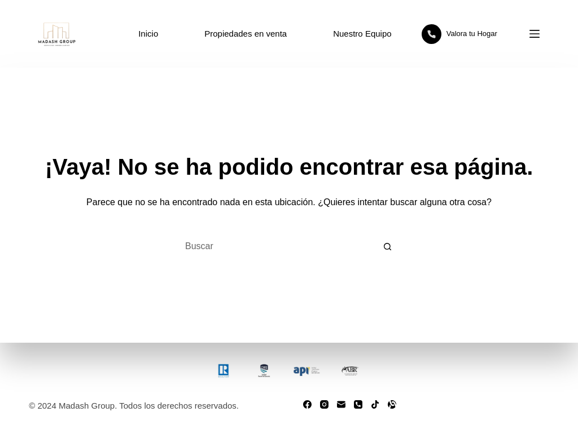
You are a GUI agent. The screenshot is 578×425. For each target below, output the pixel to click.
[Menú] (534, 33)
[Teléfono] (358, 404)
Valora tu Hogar (459, 34)
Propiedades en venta (245, 33)
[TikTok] (375, 404)
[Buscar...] (275, 246)
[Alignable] (392, 404)
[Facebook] (307, 404)
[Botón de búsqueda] (388, 246)
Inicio (148, 33)
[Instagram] (324, 404)
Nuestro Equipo (362, 33)
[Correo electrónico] (341, 404)
